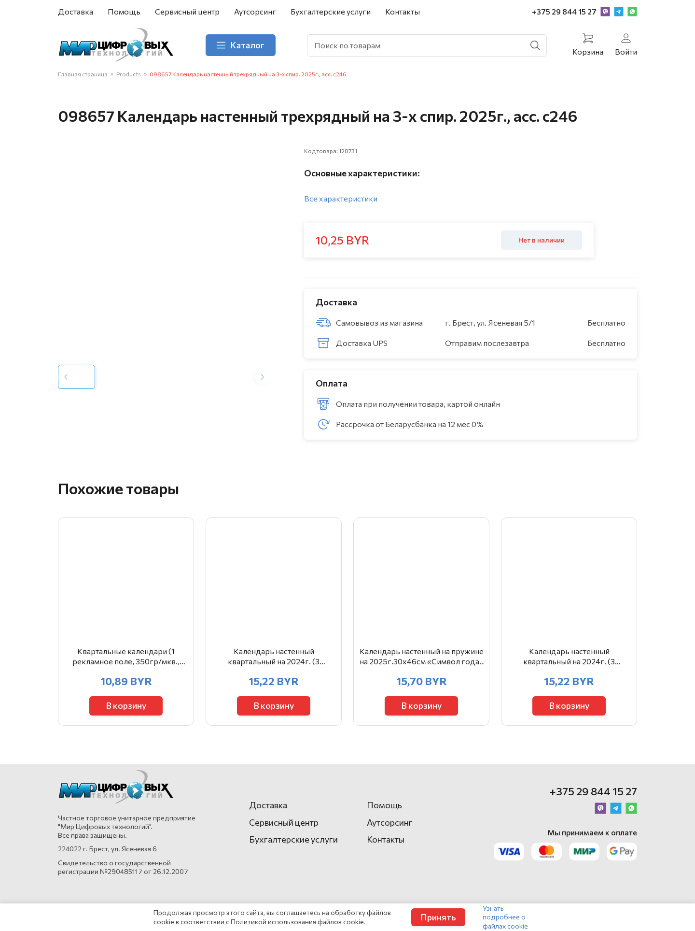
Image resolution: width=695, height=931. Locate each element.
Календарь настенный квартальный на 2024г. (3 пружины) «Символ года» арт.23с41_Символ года (569, 656)
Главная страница (83, 74)
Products (128, 74)
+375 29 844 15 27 (564, 11)
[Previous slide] (66, 377)
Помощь (124, 11)
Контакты (402, 11)
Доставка (75, 11)
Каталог (240, 45)
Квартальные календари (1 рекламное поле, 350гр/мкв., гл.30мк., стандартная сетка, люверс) (126, 656)
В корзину (126, 705)
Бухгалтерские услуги (331, 11)
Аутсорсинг (255, 11)
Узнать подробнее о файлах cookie (505, 917)
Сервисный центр (187, 11)
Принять (438, 917)
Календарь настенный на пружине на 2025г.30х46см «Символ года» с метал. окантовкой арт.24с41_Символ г (422, 656)
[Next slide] (262, 377)
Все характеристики (340, 198)
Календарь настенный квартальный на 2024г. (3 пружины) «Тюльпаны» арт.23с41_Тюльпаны (274, 656)
